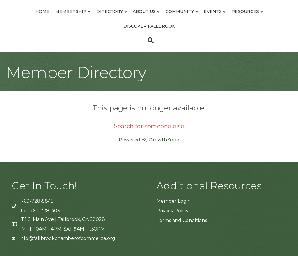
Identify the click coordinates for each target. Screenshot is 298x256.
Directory (110, 11)
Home (42, 11)
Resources (245, 11)
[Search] (149, 40)
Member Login (173, 201)
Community (180, 11)
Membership (71, 11)
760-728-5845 (37, 201)
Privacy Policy (172, 211)
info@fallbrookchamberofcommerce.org (67, 238)
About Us (144, 11)
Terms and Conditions (181, 220)
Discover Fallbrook (149, 26)
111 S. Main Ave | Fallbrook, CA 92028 (63, 219)
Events (213, 11)
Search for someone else (149, 126)
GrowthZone (164, 140)
